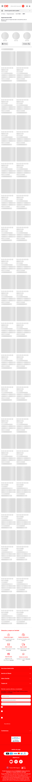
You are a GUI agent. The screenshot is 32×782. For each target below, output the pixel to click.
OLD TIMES (18, 13)
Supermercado (10, 13)
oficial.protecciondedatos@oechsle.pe (22, 780)
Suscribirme (7, 723)
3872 (24, 13)
